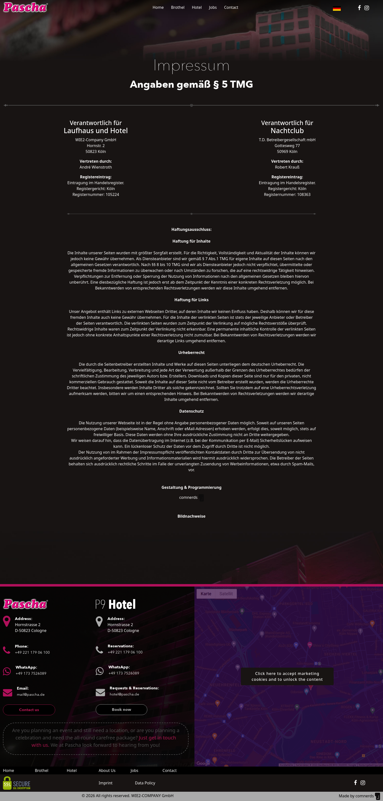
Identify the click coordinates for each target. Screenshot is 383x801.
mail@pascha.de (31, 694)
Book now (121, 709)
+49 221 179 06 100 (32, 652)
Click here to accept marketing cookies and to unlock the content (287, 676)
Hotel (197, 7)
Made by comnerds (359, 796)
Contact (231, 7)
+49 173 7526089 (31, 673)
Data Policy (145, 783)
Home (158, 7)
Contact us (29, 710)
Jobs (213, 7)
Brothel (177, 7)
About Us (107, 770)
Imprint (106, 783)
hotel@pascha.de (124, 694)
